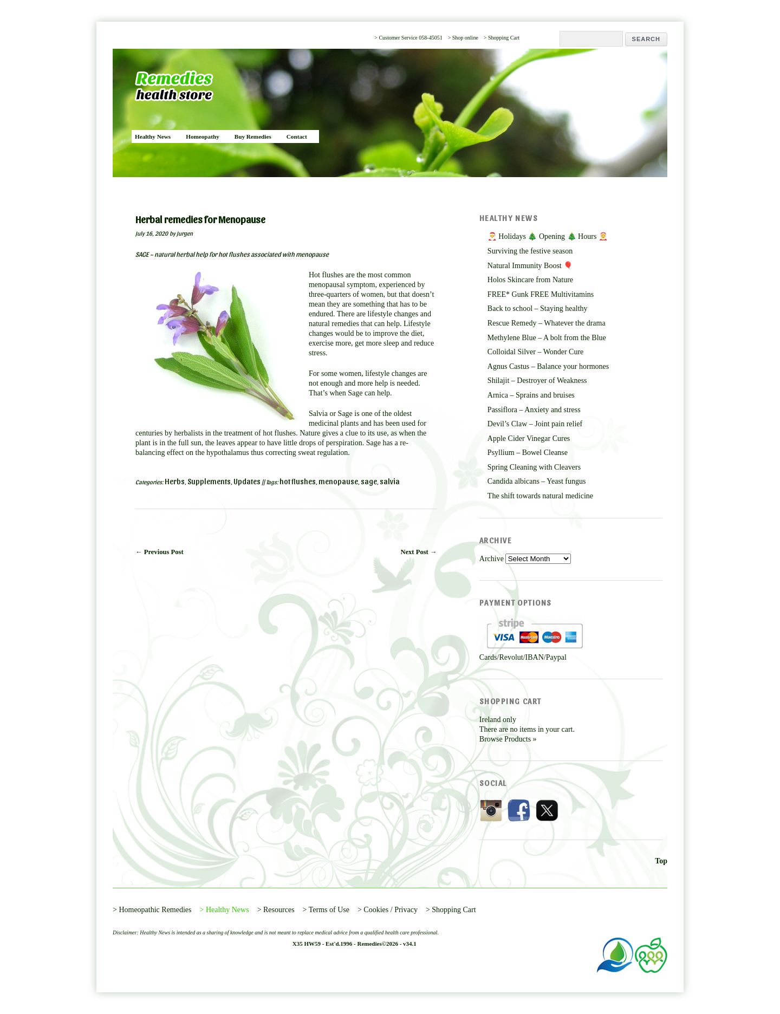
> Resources (276, 910)
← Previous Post (159, 552)
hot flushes (298, 481)
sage (369, 481)
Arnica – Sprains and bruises (531, 395)
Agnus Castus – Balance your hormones (548, 366)
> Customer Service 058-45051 (408, 38)
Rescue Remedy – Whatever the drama (546, 323)
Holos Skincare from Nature (530, 280)
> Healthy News (224, 910)
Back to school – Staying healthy (537, 308)
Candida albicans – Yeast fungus (536, 481)
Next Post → (418, 552)
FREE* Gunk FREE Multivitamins (540, 294)
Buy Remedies (253, 136)
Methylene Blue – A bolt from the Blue (546, 338)
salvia (390, 481)
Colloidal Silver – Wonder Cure (535, 352)
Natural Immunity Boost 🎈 (530, 266)
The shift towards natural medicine (540, 496)
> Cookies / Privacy (388, 910)
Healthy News (153, 136)
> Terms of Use (326, 910)
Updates (247, 481)
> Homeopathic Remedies (152, 910)
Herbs (175, 481)
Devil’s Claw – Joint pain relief (534, 424)
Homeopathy (202, 136)
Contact (297, 136)
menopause (338, 481)
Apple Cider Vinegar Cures (528, 438)
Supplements (209, 481)
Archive (491, 559)
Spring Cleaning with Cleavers (534, 467)
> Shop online (463, 38)
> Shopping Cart (501, 38)
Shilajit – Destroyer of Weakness (537, 380)
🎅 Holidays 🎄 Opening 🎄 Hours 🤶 (547, 236)
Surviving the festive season (530, 251)
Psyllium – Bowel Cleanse (527, 452)
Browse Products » (508, 739)
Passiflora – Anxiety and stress (534, 410)
